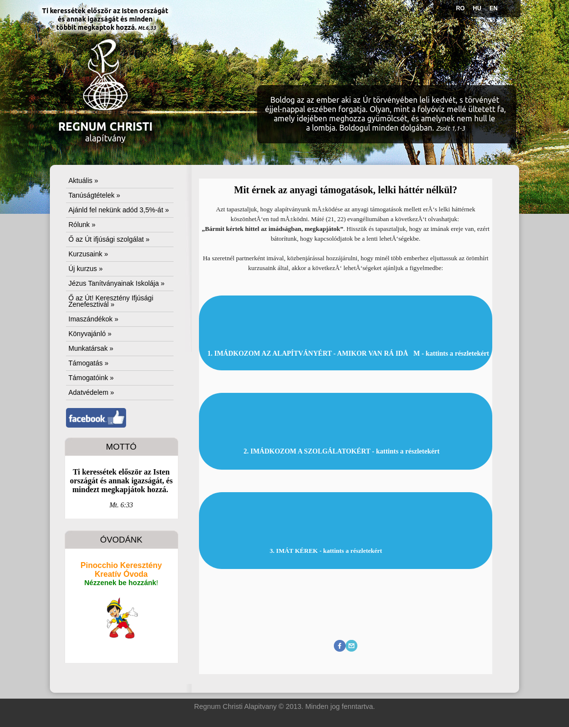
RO (460, 8)
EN (493, 8)
